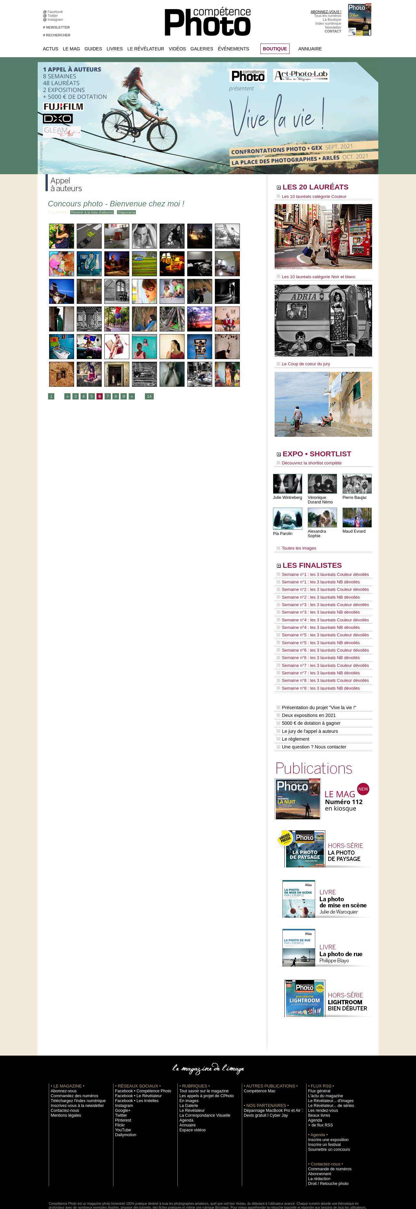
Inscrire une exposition (325, 1104)
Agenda (185, 1085)
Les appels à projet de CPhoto (202, 1060)
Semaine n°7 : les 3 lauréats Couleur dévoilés (319, 641)
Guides (93, 48)
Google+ (121, 1075)
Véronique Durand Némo (320, 495)
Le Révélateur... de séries (327, 1070)
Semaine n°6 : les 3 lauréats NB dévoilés (315, 635)
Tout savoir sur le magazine (200, 1056)
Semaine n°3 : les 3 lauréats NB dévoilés (315, 598)
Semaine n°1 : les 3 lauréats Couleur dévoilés (319, 567)
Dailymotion (124, 1099)
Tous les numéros (327, 16)
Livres (115, 48)
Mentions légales (64, 1080)
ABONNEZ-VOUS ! (326, 12)
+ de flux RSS (318, 1090)
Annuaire (310, 48)
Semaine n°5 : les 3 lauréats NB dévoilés (315, 622)
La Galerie (187, 1070)
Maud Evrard (354, 527)
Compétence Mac (257, 1056)
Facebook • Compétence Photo (139, 1056)
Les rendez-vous (321, 1075)
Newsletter (333, 27)
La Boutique (332, 19)
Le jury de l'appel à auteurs (307, 698)
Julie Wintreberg (287, 493)
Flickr (119, 1090)
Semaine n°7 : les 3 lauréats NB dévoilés (315, 647)
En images (187, 1065)
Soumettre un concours (326, 1114)
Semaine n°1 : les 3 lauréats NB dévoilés (315, 573)
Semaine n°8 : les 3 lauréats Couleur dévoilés (319, 653)
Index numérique (328, 23)
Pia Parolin (282, 529)
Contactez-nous (63, 1075)
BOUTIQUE (275, 48)
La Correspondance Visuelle (201, 1080)
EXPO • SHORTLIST (323, 451)
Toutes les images (295, 541)
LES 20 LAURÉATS (321, 188)
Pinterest (122, 1085)
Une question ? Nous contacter (310, 712)
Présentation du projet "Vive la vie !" (315, 678)
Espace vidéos (190, 1095)
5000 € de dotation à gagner (308, 691)
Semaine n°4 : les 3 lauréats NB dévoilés (315, 610)
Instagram (56, 19)
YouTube (122, 1095)
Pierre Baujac (354, 493)
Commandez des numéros (71, 1060)
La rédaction (317, 1143)
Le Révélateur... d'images (327, 1065)
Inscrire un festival (322, 1109)
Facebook (56, 12)
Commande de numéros (326, 1134)
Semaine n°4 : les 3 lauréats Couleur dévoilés (319, 604)
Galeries (201, 48)
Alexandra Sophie (323, 527)
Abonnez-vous (62, 1056)
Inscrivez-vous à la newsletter (73, 1070)
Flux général (317, 1056)
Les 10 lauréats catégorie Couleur (308, 196)
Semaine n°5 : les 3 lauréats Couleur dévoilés (319, 616)
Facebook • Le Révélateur (135, 1060)
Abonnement (318, 1138)
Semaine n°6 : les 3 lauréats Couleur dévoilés (319, 629)
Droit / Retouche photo (325, 1148)
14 (147, 396)
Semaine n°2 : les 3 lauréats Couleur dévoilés (319, 579)
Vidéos (177, 48)
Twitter (54, 16)
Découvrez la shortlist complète (306, 460)
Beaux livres (317, 1080)
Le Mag (71, 48)
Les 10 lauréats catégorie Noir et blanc (313, 275)
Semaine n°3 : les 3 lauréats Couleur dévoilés (319, 592)
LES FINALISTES (317, 558)
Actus (50, 48)
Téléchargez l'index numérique (74, 1065)
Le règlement (293, 705)
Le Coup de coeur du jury (301, 361)
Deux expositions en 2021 (305, 684)
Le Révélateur (145, 48)
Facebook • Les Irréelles (133, 1065)
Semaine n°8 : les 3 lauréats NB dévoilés (315, 659)
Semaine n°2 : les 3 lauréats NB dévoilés (315, 585)
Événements (233, 48)
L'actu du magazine (323, 1060)
